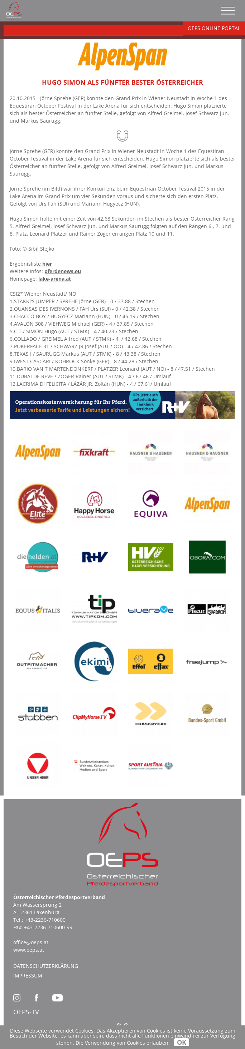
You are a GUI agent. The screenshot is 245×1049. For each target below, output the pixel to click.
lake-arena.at (54, 278)
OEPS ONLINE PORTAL (214, 28)
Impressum (27, 975)
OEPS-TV (26, 1012)
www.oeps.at (28, 949)
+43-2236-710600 (45, 919)
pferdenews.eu (62, 271)
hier (47, 263)
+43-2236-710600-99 (48, 927)
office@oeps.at (30, 942)
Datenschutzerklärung (45, 965)
